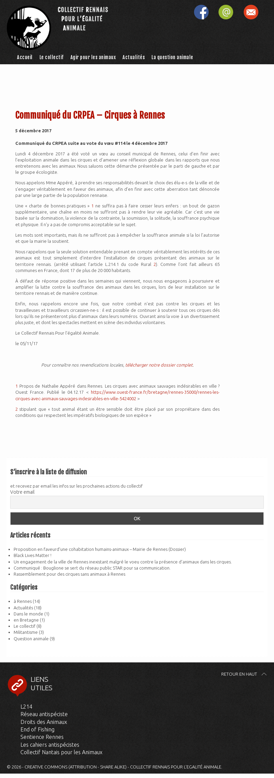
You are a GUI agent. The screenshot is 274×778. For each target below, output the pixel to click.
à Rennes (23, 601)
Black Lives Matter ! (32, 555)
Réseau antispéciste (44, 714)
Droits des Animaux (43, 722)
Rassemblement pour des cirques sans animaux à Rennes (69, 574)
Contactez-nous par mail (230, 12)
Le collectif (51, 57)
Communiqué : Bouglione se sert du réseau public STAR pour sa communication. (92, 567)
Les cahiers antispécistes (49, 745)
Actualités (134, 57)
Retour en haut (239, 674)
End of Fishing (37, 729)
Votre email (22, 492)
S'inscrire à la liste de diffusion (255, 12)
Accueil (25, 57)
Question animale (31, 638)
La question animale (172, 57)
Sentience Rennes (42, 737)
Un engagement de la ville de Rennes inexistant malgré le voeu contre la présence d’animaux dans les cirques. (123, 561)
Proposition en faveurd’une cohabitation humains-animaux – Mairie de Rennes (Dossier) (100, 549)
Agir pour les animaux (93, 57)
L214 (26, 707)
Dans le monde (28, 613)
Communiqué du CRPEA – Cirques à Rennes (90, 115)
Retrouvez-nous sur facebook (205, 12)
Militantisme (26, 632)
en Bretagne (26, 620)
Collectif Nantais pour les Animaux (61, 752)
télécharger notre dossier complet (159, 364)
